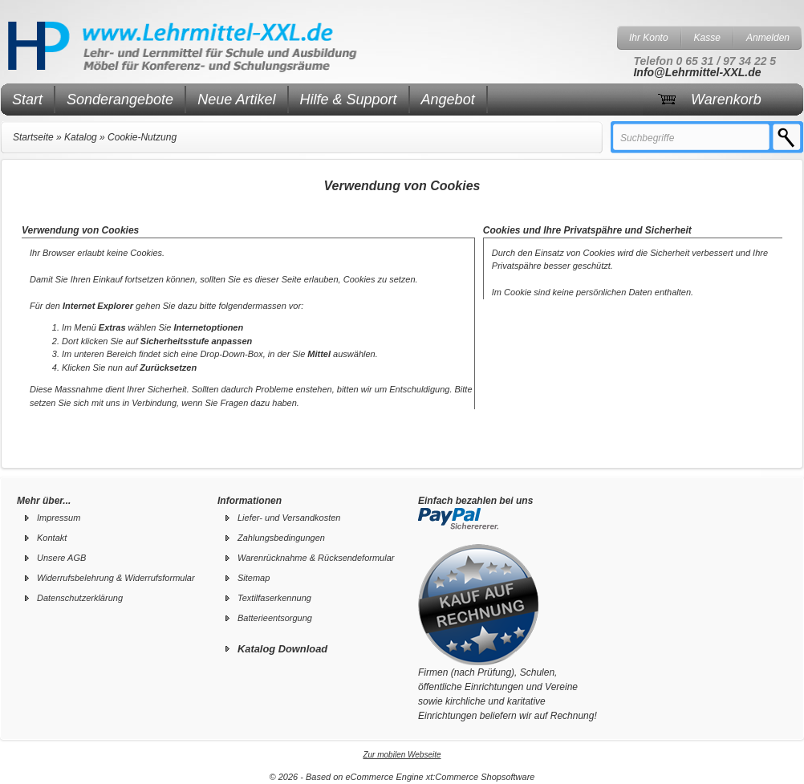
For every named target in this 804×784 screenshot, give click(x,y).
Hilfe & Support (348, 99)
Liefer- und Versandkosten (289, 517)
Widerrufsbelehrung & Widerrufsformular (116, 578)
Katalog (80, 137)
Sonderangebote (120, 99)
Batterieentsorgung (275, 618)
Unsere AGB (61, 558)
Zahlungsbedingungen (281, 537)
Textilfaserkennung (274, 598)
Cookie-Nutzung (142, 137)
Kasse (707, 37)
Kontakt (52, 537)
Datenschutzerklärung (80, 598)
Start (27, 99)
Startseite (33, 137)
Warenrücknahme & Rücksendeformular (316, 558)
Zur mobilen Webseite (402, 754)
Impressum (58, 517)
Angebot (448, 99)
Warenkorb (726, 99)
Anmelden (768, 37)
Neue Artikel (236, 99)
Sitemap (254, 578)
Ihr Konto (648, 37)
